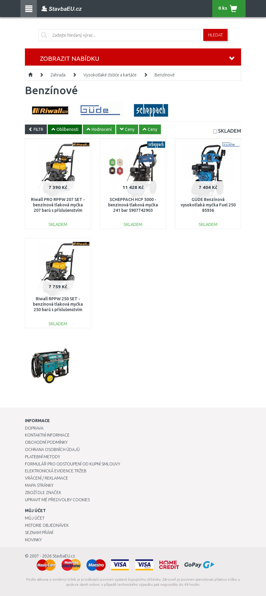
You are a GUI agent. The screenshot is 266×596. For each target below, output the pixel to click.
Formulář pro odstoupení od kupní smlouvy (72, 464)
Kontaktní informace (47, 435)
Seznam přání (39, 532)
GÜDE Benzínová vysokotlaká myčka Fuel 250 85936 (208, 205)
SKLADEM (229, 131)
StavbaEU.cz (64, 556)
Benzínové (165, 75)
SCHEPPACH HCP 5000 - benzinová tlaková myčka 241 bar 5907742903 (133, 205)
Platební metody (42, 456)
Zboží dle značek (43, 492)
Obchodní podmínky (46, 442)
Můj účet (34, 518)
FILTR (36, 129)
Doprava (34, 428)
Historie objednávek (47, 525)
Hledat (215, 34)
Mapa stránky (39, 485)
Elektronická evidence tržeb (55, 470)
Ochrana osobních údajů (52, 449)
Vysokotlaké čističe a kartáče (110, 75)
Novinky (33, 539)
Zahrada (57, 75)
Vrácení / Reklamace (46, 478)
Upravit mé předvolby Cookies (57, 499)
